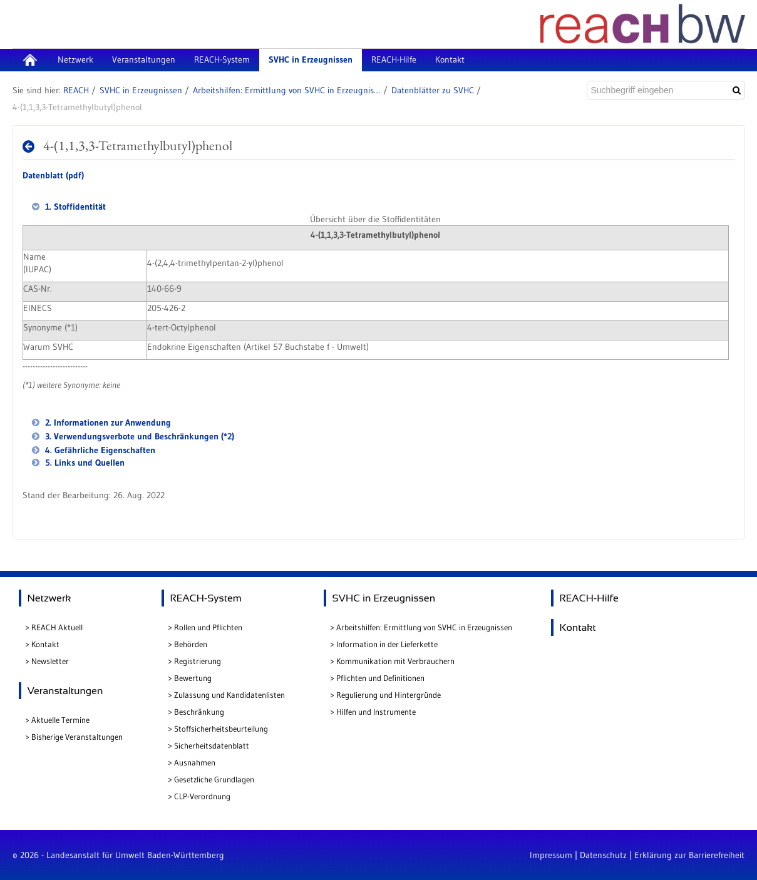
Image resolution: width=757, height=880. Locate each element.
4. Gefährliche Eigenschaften (99, 450)
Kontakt (45, 644)
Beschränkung (199, 712)
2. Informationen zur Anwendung (107, 422)
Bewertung (193, 678)
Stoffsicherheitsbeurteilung (221, 729)
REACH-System (206, 598)
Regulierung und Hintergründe (388, 695)
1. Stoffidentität (74, 206)
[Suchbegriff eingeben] (656, 90)
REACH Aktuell (57, 627)
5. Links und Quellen (84, 462)
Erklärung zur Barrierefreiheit (689, 855)
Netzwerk (49, 598)
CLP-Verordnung (202, 796)
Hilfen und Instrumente (376, 712)
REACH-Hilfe (589, 598)
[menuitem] (30, 60)
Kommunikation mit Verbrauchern (395, 661)
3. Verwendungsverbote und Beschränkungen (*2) (138, 436)
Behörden (190, 644)
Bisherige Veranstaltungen (77, 737)
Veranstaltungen (65, 690)
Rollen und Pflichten (208, 627)
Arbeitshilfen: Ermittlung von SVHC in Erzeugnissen (287, 90)
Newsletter (50, 661)
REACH (76, 90)
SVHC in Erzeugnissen (141, 90)
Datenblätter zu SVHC (432, 90)
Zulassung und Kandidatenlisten (229, 695)
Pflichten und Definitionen (380, 678)
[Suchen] (736, 90)
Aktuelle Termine (60, 720)
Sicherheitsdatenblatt (211, 745)
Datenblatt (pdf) (53, 175)
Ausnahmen (194, 762)
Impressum (551, 855)
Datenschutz (603, 855)
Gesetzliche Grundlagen (214, 779)
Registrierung (197, 661)
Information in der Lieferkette (387, 644)
